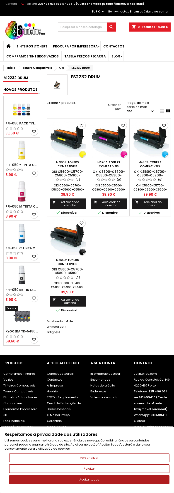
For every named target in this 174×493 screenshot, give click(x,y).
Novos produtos (20, 89)
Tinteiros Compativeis (19, 385)
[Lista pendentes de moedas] (98, 11)
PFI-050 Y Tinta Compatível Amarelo (21, 165)
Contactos (113, 46)
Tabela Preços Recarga (85, 56)
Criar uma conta (156, 11)
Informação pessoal (105, 374)
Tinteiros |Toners (32, 46)
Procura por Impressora (75, 46)
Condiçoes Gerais (60, 374)
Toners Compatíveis (18, 391)
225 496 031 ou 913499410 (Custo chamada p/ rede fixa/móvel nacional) (91, 4)
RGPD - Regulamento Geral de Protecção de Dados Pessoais (64, 403)
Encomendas (100, 379)
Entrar (134, 11)
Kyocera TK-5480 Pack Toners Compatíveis (21, 331)
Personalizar (89, 458)
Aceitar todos (89, 479)
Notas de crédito (102, 385)
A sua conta (102, 363)
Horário (52, 391)
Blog (116, 56)
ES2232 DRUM (15, 77)
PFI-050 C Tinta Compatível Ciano (21, 248)
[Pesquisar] (87, 27)
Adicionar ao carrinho (66, 203)
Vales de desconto (104, 397)
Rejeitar (89, 468)
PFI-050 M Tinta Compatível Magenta (21, 206)
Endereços (98, 391)
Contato (11, 4)
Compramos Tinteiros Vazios (32, 56)
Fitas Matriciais (14, 421)
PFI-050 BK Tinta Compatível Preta (21, 290)
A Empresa (55, 385)
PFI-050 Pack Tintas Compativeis (21, 123)
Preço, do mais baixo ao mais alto (141, 107)
